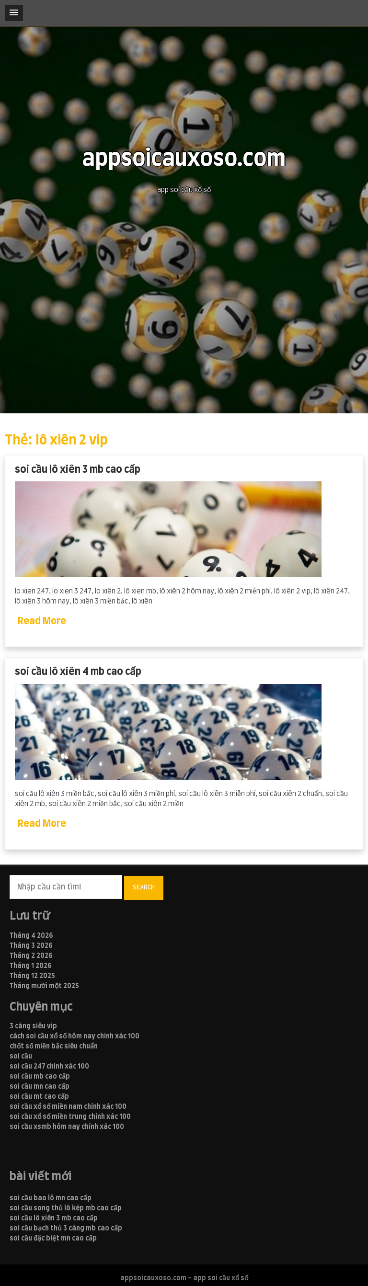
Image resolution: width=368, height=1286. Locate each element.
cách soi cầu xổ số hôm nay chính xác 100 (74, 1036)
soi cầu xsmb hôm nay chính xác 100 (67, 1127)
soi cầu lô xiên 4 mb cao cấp (78, 672)
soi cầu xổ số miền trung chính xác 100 (70, 1117)
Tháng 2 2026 (31, 956)
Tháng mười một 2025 (44, 986)
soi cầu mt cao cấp (39, 1096)
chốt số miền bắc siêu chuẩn (54, 1046)
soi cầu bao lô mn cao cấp (51, 1198)
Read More (42, 621)
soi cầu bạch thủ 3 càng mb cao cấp (66, 1228)
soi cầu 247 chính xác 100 (49, 1066)
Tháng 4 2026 (31, 936)
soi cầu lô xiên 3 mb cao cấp (77, 470)
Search (144, 887)
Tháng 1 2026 (31, 966)
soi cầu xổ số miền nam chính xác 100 (68, 1107)
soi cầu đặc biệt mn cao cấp (53, 1238)
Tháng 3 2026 (31, 946)
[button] (14, 13)
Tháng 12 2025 (32, 976)
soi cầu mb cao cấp (40, 1076)
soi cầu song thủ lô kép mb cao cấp (66, 1208)
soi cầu (21, 1056)
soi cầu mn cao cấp (39, 1086)
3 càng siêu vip (33, 1026)
